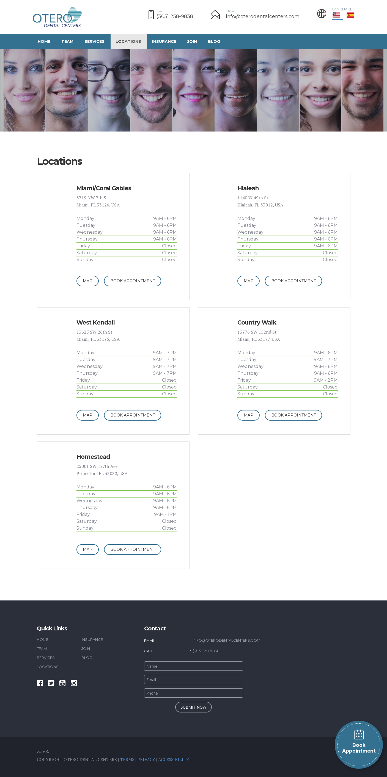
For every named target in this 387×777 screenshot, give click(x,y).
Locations (128, 41)
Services (94, 41)
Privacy (147, 759)
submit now (193, 707)
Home (44, 41)
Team (67, 41)
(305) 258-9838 (175, 16)
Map (87, 280)
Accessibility (175, 759)
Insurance (164, 41)
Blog (214, 41)
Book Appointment (359, 741)
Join (192, 41)
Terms (127, 759)
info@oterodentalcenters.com (263, 16)
